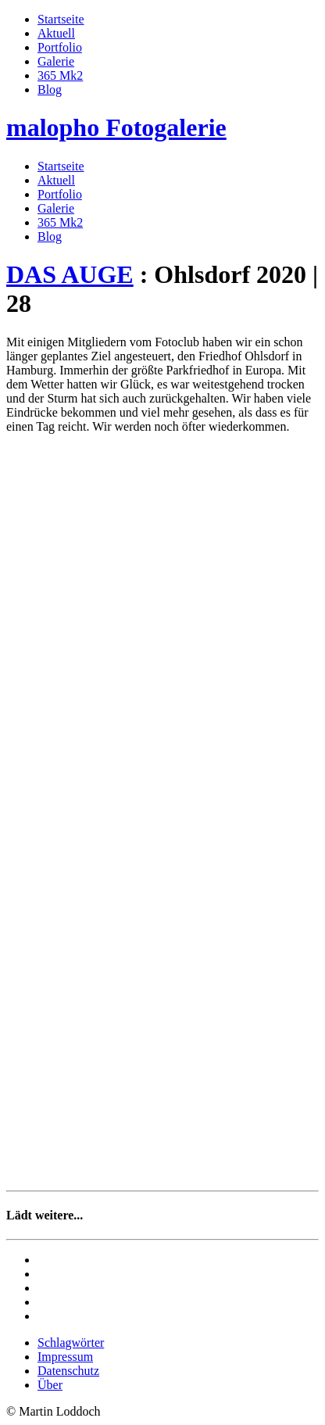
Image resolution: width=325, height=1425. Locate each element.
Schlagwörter (71, 1342)
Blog (50, 89)
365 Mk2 (60, 75)
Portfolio (60, 47)
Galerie (56, 61)
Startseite (61, 19)
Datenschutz (68, 1370)
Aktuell (56, 33)
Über (50, 1384)
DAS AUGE (70, 274)
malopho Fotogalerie (116, 127)
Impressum (65, 1356)
